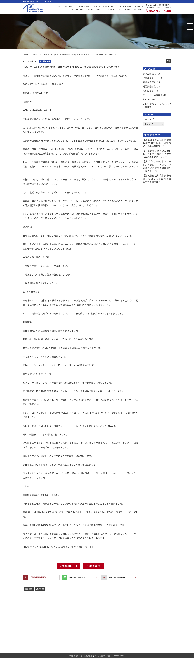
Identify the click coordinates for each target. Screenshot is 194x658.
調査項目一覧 (70, 566)
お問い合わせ (138, 9)
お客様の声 (139, 6)
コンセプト (89, 9)
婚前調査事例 (149, 86)
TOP (60, 6)
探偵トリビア (101, 9)
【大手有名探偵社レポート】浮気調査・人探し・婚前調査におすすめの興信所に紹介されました (157, 166)
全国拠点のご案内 (124, 638)
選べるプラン (116, 6)
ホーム (26, 54)
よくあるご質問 (77, 9)
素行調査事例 (149, 82)
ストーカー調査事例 (153, 95)
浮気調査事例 (149, 77)
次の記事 (40, 589)
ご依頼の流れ (128, 6)
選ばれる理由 (84, 6)
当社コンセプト (123, 620)
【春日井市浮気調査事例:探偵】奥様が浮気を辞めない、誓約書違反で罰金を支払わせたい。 (87, 54)
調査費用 (106, 6)
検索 (168, 60)
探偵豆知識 (148, 73)
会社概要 (111, 9)
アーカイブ (148, 119)
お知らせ (147, 99)
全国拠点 (128, 9)
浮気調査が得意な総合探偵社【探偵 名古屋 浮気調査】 (91, 655)
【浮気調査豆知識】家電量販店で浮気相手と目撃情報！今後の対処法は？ (157, 143)
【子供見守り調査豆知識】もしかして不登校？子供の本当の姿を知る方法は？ (157, 154)
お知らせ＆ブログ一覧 (41, 54)
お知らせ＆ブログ (70, 6)
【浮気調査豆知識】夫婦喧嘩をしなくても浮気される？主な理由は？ (157, 179)
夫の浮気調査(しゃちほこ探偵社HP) (157, 105)
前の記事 (29, 589)
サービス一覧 (96, 6)
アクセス (119, 9)
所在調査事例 (149, 90)
